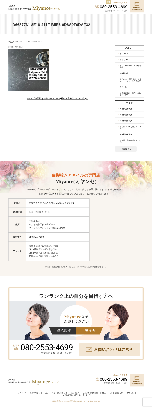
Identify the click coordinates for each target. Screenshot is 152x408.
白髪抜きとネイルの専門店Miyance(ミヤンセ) (72, 401)
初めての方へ (125, 60)
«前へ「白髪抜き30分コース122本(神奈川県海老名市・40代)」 (57, 98)
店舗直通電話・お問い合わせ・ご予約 (130, 94)
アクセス (123, 87)
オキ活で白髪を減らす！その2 (130, 141)
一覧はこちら (126, 149)
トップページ (125, 54)
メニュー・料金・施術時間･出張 (131, 66)
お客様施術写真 (126, 109)
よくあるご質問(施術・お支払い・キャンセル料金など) (130, 80)
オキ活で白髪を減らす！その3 (130, 127)
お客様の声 (124, 73)
